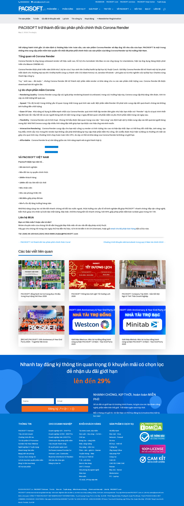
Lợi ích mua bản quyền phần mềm (30, 460)
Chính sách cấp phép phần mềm (61, 441)
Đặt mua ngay (51, 152)
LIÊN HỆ (157, 9)
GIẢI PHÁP (93, 9)
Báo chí (59, 489)
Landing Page (52, 147)
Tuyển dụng (161, 2)
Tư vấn (36, 19)
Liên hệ (106, 489)
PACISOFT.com (112, 2)
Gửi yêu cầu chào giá (56, 460)
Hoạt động (89, 19)
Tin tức (52, 489)
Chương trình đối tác (26, 437)
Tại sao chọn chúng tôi (27, 457)
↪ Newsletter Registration (109, 19)
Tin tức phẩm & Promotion (28, 441)
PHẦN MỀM (52, 9)
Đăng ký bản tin (55, 463)
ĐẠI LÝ (148, 9)
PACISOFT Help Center (146, 2)
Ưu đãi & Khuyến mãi (51, 19)
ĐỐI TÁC (138, 9)
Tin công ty (77, 19)
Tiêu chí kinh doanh (25, 434)
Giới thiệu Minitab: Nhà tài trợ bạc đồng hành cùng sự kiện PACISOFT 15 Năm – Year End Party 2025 (142, 342)
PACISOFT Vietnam (26, 431)
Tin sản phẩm (24, 19)
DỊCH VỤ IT (81, 9)
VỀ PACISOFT (123, 9)
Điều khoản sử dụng (80, 489)
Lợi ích (66, 19)
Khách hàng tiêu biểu (26, 450)
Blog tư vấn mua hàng (26, 463)
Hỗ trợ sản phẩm (24, 467)
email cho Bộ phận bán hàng (123, 229)
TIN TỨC (107, 9)
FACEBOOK (99, 2)
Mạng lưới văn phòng (26, 454)
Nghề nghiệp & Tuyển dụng (28, 447)
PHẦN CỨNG (67, 9)
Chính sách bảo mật (96, 489)
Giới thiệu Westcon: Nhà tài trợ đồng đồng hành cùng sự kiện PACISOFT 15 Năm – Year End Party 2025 (91, 342)
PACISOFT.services (127, 2)
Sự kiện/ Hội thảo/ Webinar (28, 444)
